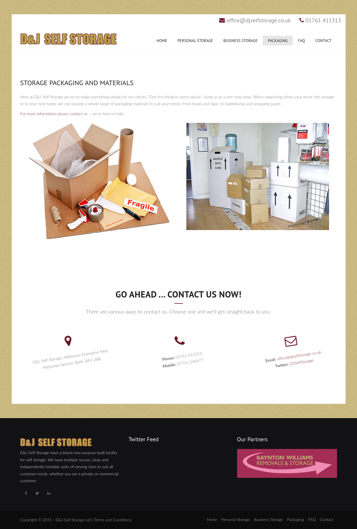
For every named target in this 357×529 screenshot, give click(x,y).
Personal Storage (195, 40)
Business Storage (240, 40)
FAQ (301, 40)
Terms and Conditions (113, 519)
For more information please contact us (54, 113)
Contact (323, 40)
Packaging (278, 40)
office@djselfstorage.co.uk (258, 20)
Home (161, 40)
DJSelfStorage (299, 362)
